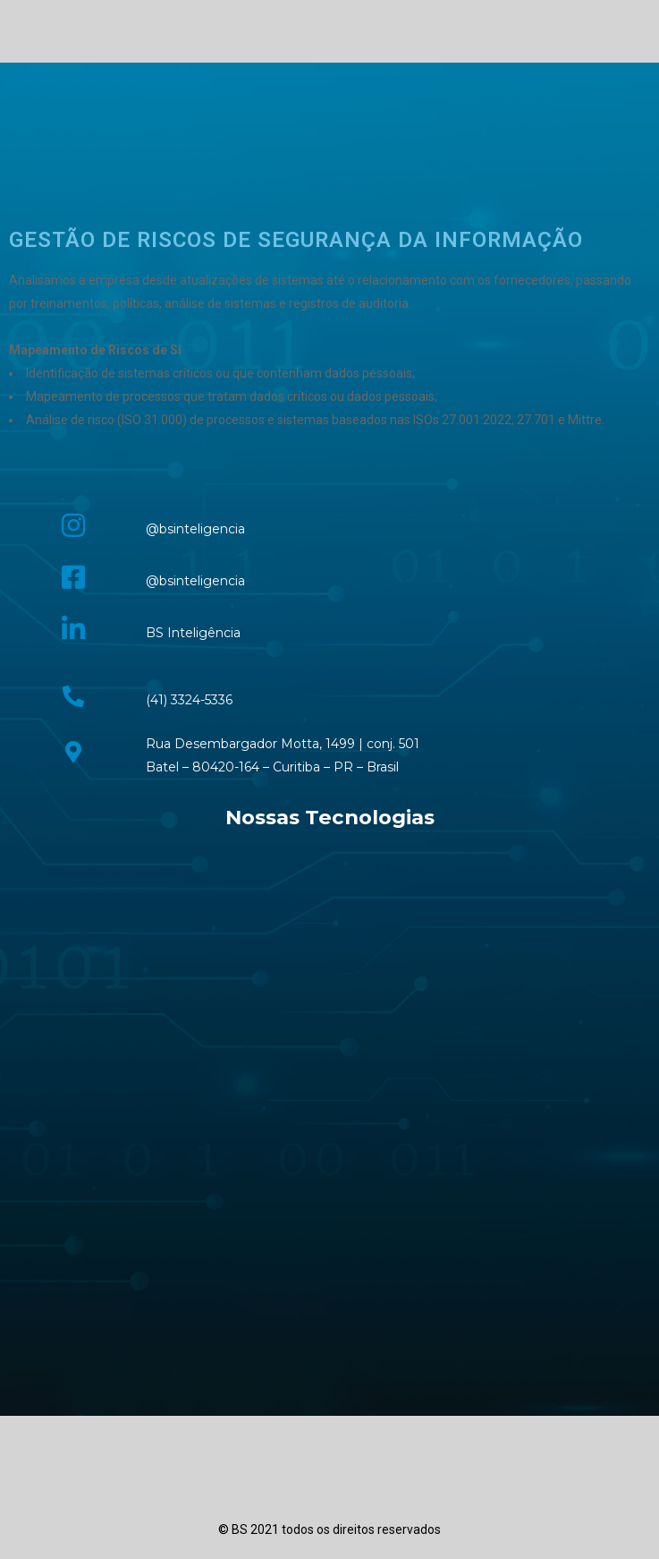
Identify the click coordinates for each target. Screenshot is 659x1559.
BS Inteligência (193, 633)
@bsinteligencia (195, 529)
